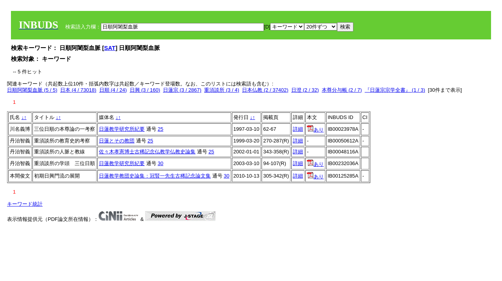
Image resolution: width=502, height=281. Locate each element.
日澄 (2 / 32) (305, 90)
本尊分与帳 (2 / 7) (342, 90)
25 (160, 129)
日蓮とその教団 (116, 141)
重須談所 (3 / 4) (221, 90)
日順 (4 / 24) (113, 90)
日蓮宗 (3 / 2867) (182, 90)
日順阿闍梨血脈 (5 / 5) (32, 90)
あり (315, 130)
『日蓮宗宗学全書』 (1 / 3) (395, 90)
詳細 (298, 129)
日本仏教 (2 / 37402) (265, 90)
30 (160, 163)
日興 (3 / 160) (145, 90)
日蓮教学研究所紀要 (122, 129)
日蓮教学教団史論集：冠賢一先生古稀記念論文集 (155, 176)
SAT (109, 47)
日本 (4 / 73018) (78, 90)
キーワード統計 (25, 204)
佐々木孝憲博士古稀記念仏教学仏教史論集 (147, 152)
